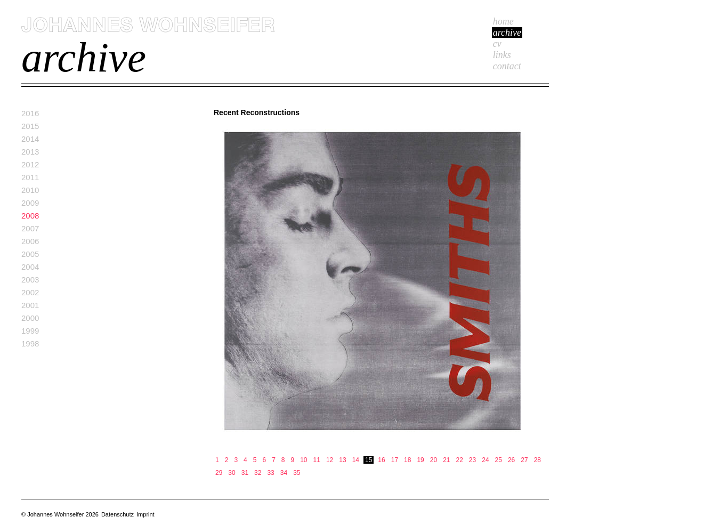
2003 (30, 279)
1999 (30, 330)
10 (303, 460)
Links (502, 55)
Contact (507, 66)
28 (537, 460)
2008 (30, 215)
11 (316, 460)
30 (231, 472)
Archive (507, 32)
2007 (30, 228)
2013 (30, 151)
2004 (30, 266)
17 (394, 460)
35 (296, 472)
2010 (30, 190)
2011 (30, 177)
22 (459, 460)
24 (485, 460)
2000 (30, 317)
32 (257, 472)
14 (355, 460)
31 (244, 472)
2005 (30, 254)
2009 (30, 202)
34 (283, 472)
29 (218, 472)
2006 (30, 241)
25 (498, 460)
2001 (30, 305)
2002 (30, 292)
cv (497, 43)
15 (368, 460)
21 (446, 460)
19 (420, 460)
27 (524, 460)
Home (503, 21)
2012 (30, 164)
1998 (30, 343)
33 (270, 472)
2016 (30, 113)
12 (329, 460)
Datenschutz (117, 514)
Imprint (145, 514)
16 (381, 460)
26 (511, 460)
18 (407, 460)
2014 (30, 138)
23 (472, 460)
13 (342, 460)
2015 (30, 126)
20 (433, 460)
